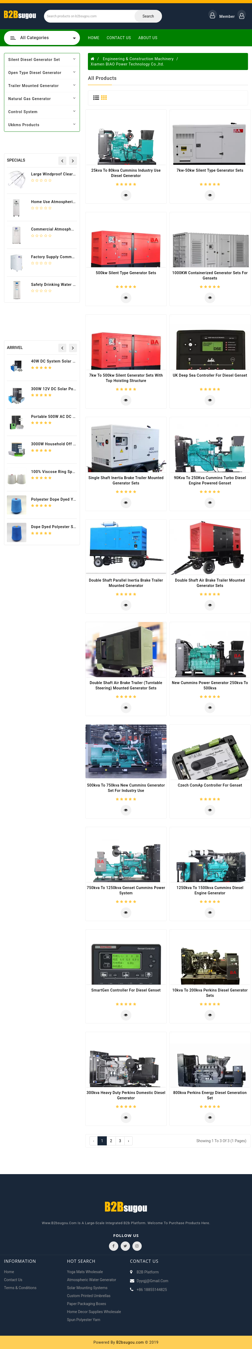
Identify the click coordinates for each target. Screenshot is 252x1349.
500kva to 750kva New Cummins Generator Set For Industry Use (126, 788)
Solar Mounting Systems (87, 1288)
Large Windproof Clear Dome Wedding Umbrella (75, 174)
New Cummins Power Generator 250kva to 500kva (210, 685)
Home (93, 38)
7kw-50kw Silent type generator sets (210, 170)
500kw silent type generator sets (126, 273)
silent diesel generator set (42, 59)
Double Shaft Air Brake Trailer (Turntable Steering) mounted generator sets (126, 685)
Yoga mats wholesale (85, 1272)
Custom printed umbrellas (89, 1296)
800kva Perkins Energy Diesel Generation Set (210, 1095)
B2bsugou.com (130, 1342)
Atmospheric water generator (91, 1280)
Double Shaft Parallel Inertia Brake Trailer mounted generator (126, 583)
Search (148, 16)
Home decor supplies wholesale (94, 1312)
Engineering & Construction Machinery (138, 59)
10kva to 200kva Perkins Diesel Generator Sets (210, 993)
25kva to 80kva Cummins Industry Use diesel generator (126, 173)
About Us (147, 38)
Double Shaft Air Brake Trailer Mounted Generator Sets (210, 583)
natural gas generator (42, 98)
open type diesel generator (42, 72)
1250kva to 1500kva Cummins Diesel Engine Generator (210, 890)
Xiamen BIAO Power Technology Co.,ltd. (127, 64)
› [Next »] (128, 1141)
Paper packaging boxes (86, 1304)
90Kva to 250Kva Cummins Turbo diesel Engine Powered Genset (210, 480)
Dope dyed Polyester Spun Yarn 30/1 (65, 527)
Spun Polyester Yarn (83, 1320)
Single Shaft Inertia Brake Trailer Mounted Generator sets (126, 480)
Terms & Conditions (20, 1288)
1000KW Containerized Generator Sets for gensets (210, 275)
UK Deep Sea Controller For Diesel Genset (210, 375)
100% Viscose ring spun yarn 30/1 (63, 472)
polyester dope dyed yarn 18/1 (60, 499)
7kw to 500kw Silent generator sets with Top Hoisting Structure (126, 378)
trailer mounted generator (42, 85)
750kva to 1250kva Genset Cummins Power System (126, 890)
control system (42, 111)
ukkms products (42, 124)
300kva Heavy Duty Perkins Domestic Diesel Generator (126, 1095)
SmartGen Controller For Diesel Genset (126, 990)
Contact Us (119, 38)
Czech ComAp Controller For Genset (210, 785)
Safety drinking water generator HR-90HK (70, 284)
